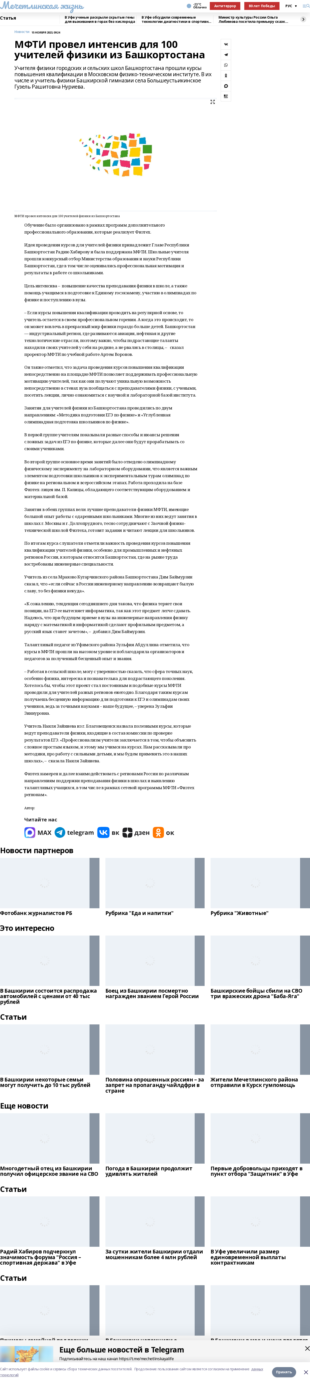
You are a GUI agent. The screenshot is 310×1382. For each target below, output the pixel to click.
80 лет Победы (262, 5)
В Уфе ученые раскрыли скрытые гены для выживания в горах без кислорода (100, 19)
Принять (284, 1372)
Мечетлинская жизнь (41, 5)
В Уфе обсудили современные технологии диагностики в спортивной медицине (177, 19)
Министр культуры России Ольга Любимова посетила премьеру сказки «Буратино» (252, 19)
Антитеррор (225, 5)
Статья (8, 18)
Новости (22, 32)
